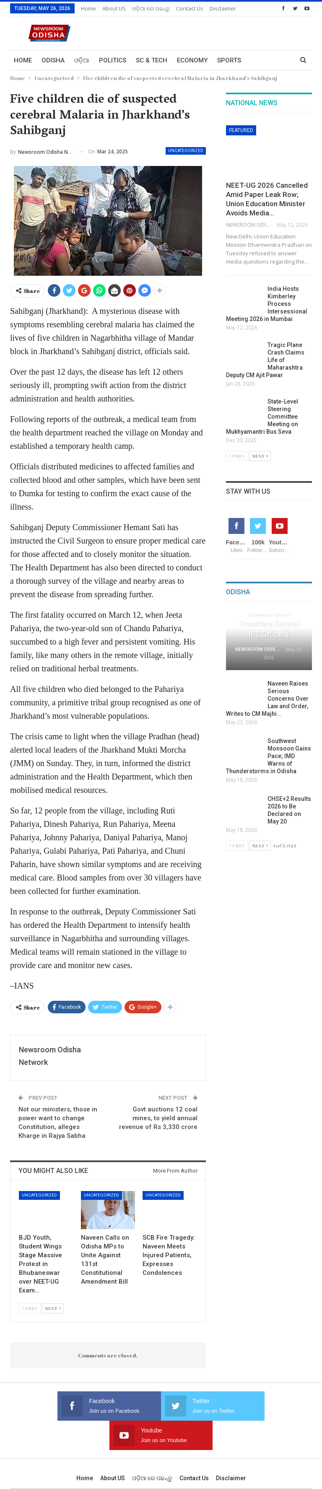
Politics (112, 60)
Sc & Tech (151, 60)
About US (114, 8)
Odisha (53, 60)
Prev (30, 1308)
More (185, 8)
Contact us (194, 1448)
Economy (192, 60)
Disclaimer (231, 1448)
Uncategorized (185, 150)
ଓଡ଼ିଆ (81, 60)
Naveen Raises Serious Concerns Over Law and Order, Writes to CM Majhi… (267, 698)
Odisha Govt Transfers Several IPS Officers (269, 623)
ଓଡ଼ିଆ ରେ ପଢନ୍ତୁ (151, 8)
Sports (229, 60)
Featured (241, 130)
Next (53, 1308)
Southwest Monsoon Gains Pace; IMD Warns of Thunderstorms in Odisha (268, 756)
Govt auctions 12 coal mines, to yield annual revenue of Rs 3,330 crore (158, 1118)
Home (88, 8)
